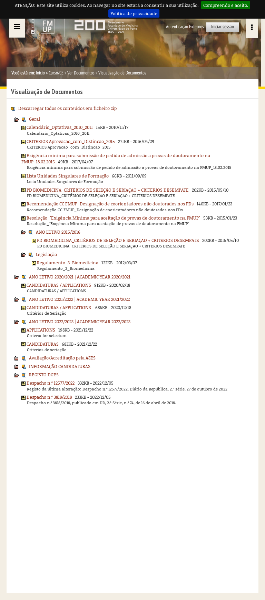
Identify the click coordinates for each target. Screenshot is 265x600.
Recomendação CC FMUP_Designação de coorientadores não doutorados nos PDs (110, 204)
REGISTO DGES (44, 375)
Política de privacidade (133, 13)
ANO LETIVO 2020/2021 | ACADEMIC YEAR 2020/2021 (79, 277)
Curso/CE (56, 73)
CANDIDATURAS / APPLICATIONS (59, 285)
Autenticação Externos (185, 27)
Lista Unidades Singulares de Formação (68, 176)
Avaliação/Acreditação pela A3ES (62, 358)
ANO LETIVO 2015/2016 (58, 232)
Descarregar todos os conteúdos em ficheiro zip (67, 108)
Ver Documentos (81, 73)
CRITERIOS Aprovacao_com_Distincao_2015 (71, 141)
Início (40, 73)
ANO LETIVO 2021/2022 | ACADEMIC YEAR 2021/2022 (79, 299)
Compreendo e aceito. (225, 5)
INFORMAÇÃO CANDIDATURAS (59, 366)
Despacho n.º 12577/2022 (51, 383)
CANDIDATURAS (43, 344)
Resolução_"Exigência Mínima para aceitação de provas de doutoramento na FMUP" (113, 218)
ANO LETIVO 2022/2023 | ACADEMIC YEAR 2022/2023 (79, 321)
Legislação (46, 254)
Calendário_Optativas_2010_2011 (60, 127)
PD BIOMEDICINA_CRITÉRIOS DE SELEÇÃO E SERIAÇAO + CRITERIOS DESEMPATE (108, 190)
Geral (34, 119)
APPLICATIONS (41, 330)
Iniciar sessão (222, 27)
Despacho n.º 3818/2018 (49, 397)
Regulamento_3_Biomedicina (67, 263)
